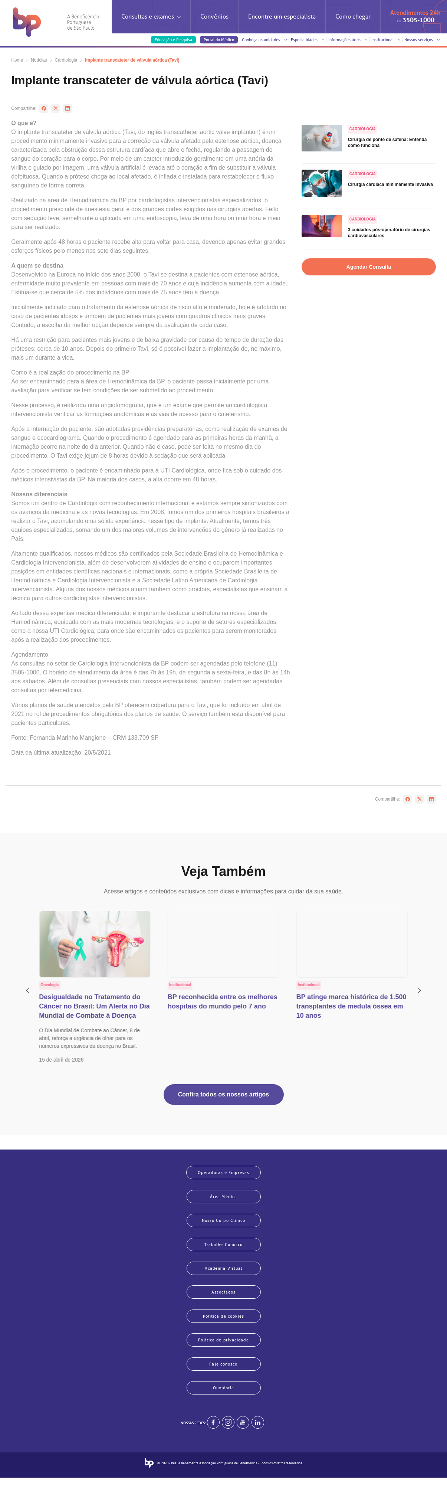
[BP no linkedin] (258, 1435)
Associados (223, 1298)
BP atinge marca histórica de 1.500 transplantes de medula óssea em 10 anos (351, 1006)
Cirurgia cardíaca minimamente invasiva (390, 184)
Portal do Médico (219, 39)
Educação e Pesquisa (173, 39)
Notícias (39, 60)
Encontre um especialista (282, 16)
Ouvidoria (223, 1399)
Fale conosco (223, 1374)
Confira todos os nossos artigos (223, 1094)
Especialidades (307, 39)
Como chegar (353, 16)
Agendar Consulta (368, 267)
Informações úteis (347, 39)
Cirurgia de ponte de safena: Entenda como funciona (387, 142)
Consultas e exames (151, 23)
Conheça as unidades (264, 39)
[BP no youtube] (243, 1435)
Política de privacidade (223, 1349)
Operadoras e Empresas (223, 1172)
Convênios (214, 16)
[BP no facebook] (213, 1435)
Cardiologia (66, 60)
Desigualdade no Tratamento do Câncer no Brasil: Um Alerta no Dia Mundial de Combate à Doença (94, 1006)
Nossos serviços (422, 39)
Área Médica (223, 1197)
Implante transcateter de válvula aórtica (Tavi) (132, 60)
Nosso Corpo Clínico (224, 1223)
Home (17, 60)
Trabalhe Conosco (223, 1248)
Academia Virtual (224, 1273)
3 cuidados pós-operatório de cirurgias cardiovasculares (389, 232)
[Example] (228, 1435)
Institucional (385, 39)
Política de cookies (223, 1324)
